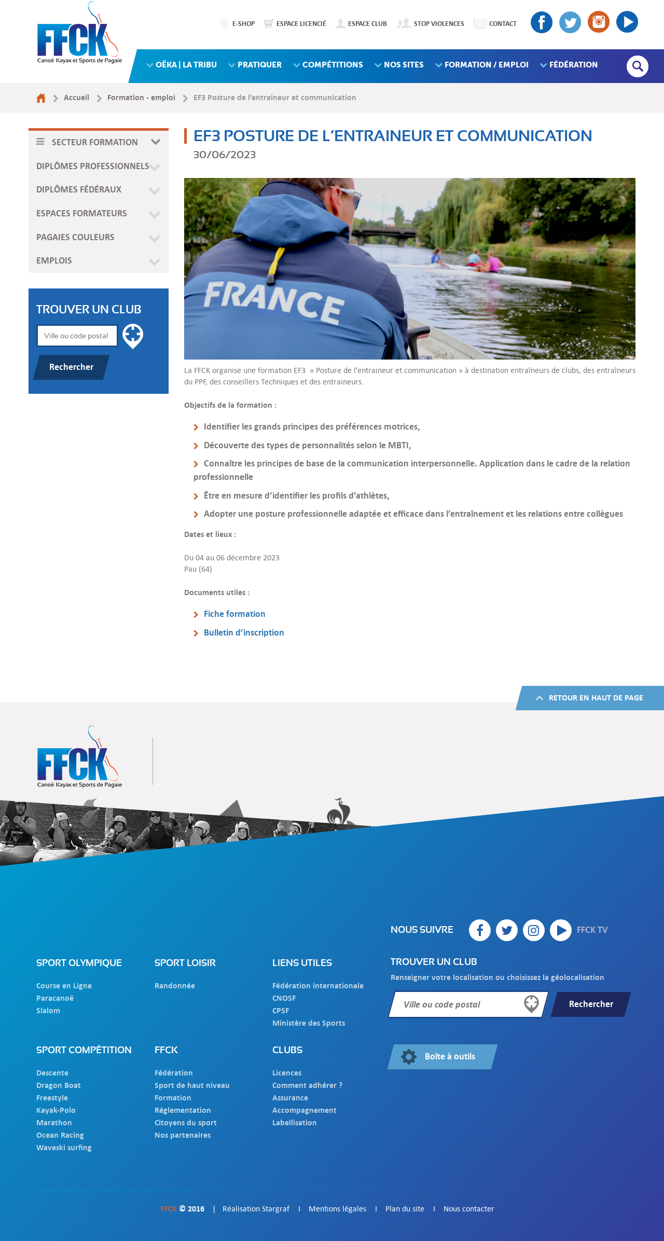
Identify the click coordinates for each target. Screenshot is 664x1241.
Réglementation (183, 1110)
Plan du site (404, 1209)
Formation (173, 1097)
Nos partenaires (183, 1134)
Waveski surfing (64, 1147)
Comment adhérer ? (307, 1085)
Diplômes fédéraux (78, 190)
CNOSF (284, 997)
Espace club (367, 23)
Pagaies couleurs (75, 237)
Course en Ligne (64, 985)
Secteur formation (95, 142)
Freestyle (52, 1097)
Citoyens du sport (186, 1122)
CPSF (280, 1010)
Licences (286, 1072)
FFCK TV (579, 930)
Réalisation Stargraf (256, 1209)
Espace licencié (301, 23)
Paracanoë (55, 997)
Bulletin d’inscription (244, 633)
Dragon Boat (58, 1085)
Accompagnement (304, 1110)
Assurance (290, 1097)
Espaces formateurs (81, 213)
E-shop (243, 23)
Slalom (48, 1010)
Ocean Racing (60, 1134)
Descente (52, 1072)
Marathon (54, 1122)
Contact (503, 23)
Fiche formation (235, 614)
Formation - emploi (141, 97)
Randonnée (175, 985)
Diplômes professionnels (92, 166)
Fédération (174, 1072)
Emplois (54, 261)
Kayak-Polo (56, 1110)
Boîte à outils (450, 1057)
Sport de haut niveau (192, 1085)
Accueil (76, 97)
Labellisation (294, 1122)
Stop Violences (439, 23)
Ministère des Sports (308, 1022)
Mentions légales (337, 1209)
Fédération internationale (318, 985)
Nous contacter (469, 1209)
